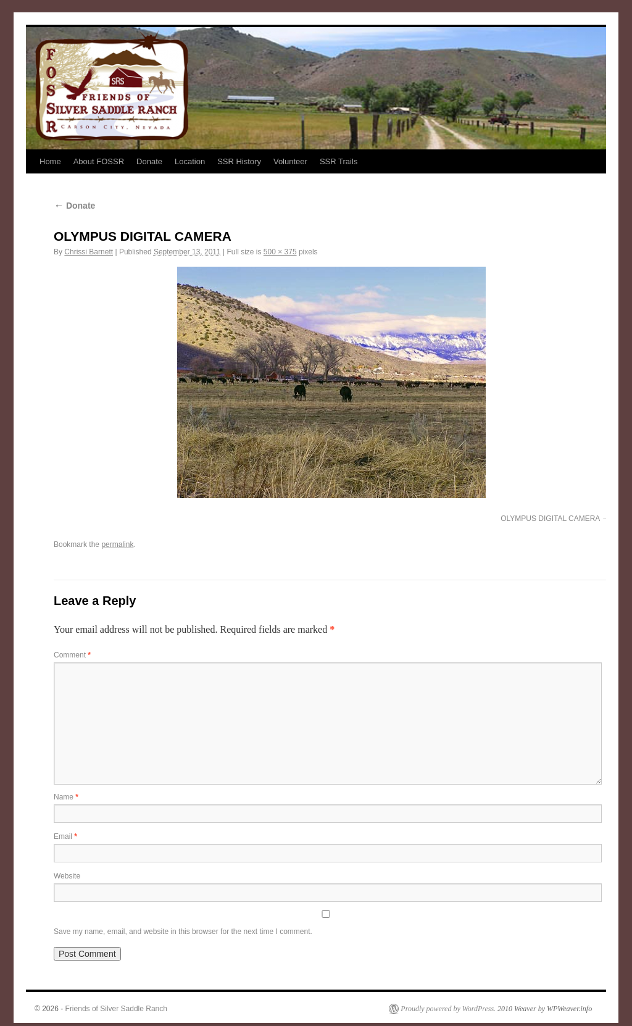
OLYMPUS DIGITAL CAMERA (550, 518)
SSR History (239, 161)
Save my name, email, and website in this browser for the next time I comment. (183, 931)
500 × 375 (280, 252)
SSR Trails (338, 161)
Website (67, 876)
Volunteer (290, 161)
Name (66, 797)
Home (50, 161)
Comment (72, 655)
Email (65, 836)
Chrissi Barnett (88, 252)
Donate (149, 161)
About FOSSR (98, 161)
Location (190, 161)
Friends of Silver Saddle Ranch (116, 1008)
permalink (117, 544)
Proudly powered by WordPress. (448, 1008)
